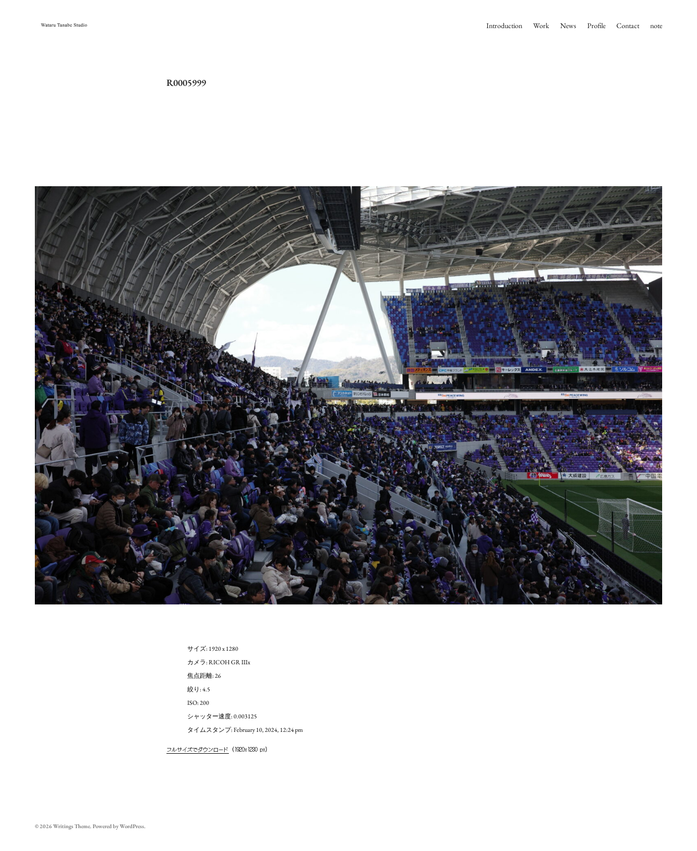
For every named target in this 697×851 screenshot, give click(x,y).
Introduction (504, 25)
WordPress (132, 826)
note (656, 25)
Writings (63, 826)
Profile (596, 25)
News (568, 25)
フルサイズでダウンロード (197, 749)
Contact (627, 25)
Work (541, 25)
